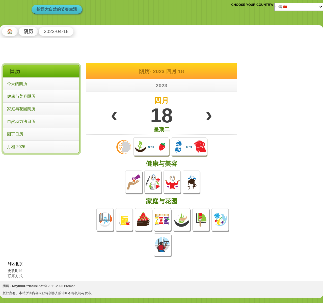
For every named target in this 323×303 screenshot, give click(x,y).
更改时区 (15, 270)
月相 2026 (16, 147)
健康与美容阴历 (21, 96)
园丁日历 (15, 134)
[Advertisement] (41, 189)
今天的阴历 (17, 83)
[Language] (298, 7)
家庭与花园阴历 (21, 109)
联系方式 (15, 276)
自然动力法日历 (21, 121)
